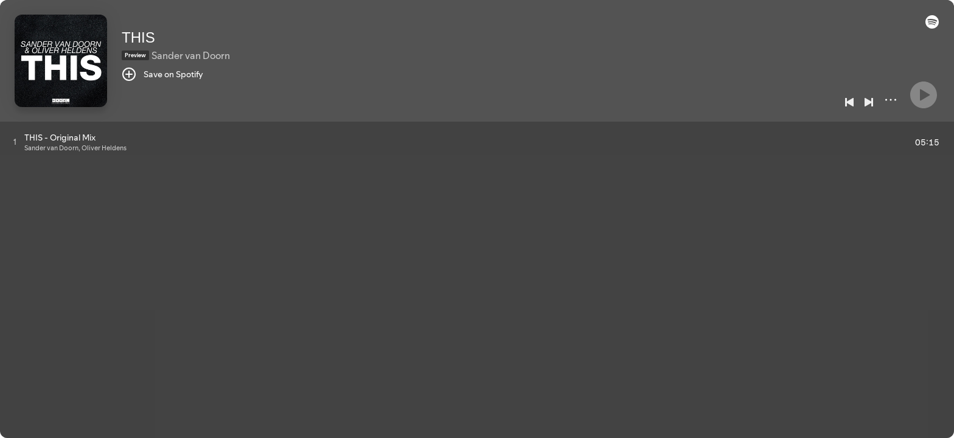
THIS (138, 37)
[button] (932, 25)
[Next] (869, 102)
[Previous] (849, 102)
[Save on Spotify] (162, 74)
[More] (890, 99)
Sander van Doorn (190, 55)
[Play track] (14, 141)
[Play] (923, 94)
